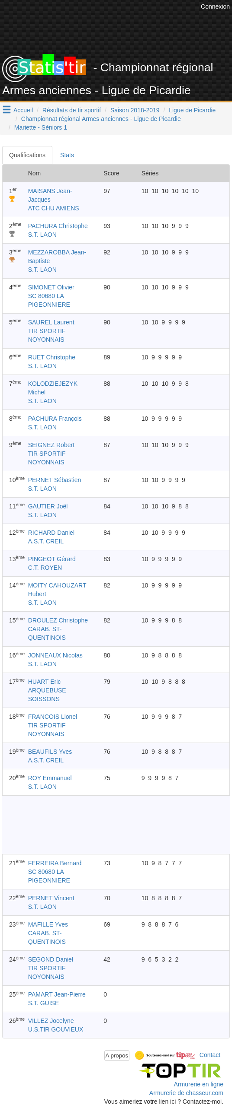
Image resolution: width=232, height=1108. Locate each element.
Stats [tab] (67, 155)
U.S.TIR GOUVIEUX (56, 1029)
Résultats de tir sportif (71, 110)
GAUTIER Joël (48, 506)
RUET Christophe (51, 357)
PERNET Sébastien (54, 479)
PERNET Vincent (51, 898)
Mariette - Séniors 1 (40, 127)
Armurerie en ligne (198, 1084)
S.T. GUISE (43, 1003)
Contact (210, 1054)
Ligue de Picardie (192, 110)
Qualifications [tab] (27, 155)
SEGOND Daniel (50, 959)
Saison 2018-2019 (135, 110)
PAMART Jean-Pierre (57, 994)
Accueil (23, 110)
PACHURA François (55, 418)
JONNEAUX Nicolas (55, 655)
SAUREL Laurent (51, 322)
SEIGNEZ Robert (51, 444)
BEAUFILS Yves (50, 751)
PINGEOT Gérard (52, 559)
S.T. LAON (42, 234)
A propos (117, 1055)
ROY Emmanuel (50, 778)
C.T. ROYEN (45, 567)
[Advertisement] (116, 824)
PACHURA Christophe (58, 225)
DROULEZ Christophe (58, 620)
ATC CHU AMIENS (53, 208)
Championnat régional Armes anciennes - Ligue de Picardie (101, 118)
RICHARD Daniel (51, 532)
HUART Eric (44, 681)
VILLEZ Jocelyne (51, 1020)
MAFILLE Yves (48, 924)
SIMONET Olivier (51, 287)
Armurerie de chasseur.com (186, 1092)
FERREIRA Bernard (55, 863)
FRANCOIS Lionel (52, 716)
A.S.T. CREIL (46, 541)
